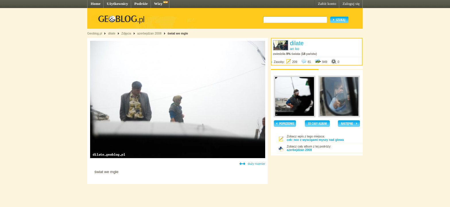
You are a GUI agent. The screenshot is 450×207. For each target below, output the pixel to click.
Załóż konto (327, 3)
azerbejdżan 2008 (149, 33)
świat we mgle (178, 33)
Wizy (158, 3)
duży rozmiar (256, 163)
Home (95, 3)
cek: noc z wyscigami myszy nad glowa (315, 139)
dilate (111, 33)
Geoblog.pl (94, 33)
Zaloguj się (351, 3)
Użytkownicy (117, 3)
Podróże (141, 3)
